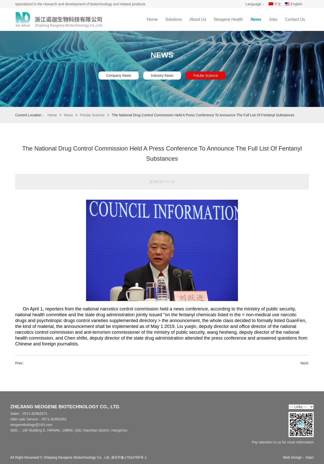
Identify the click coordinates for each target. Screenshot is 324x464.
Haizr (310, 457)
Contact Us (295, 19)
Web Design (292, 457)
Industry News (162, 75)
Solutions (173, 19)
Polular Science (205, 75)
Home (152, 19)
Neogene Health (228, 19)
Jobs (273, 19)
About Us (198, 19)
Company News (118, 75)
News (256, 19)
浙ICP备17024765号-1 (129, 457)
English (293, 4)
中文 (275, 4)
